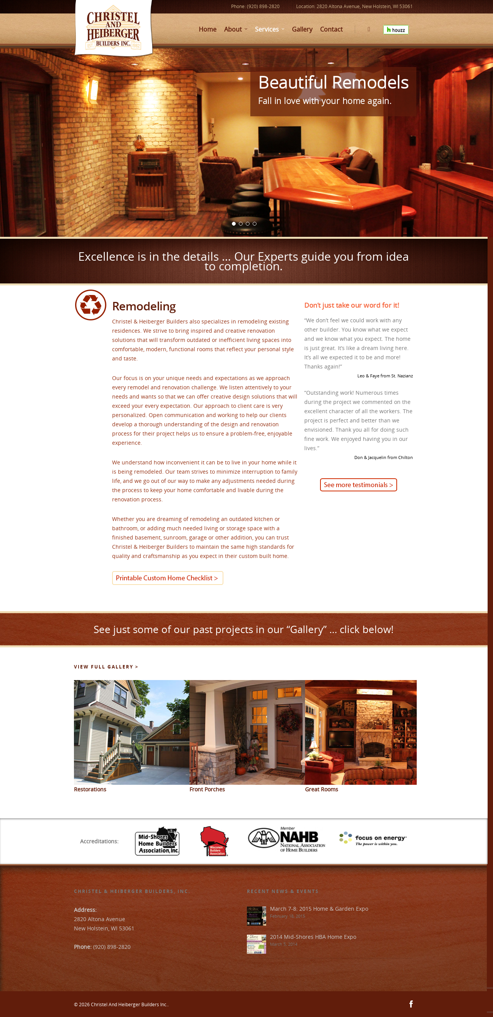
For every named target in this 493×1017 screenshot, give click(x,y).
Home (207, 29)
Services (270, 29)
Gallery (302, 29)
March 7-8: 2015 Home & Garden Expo (319, 908)
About (236, 29)
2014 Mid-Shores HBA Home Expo (313, 936)
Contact (331, 29)
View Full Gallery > (106, 666)
